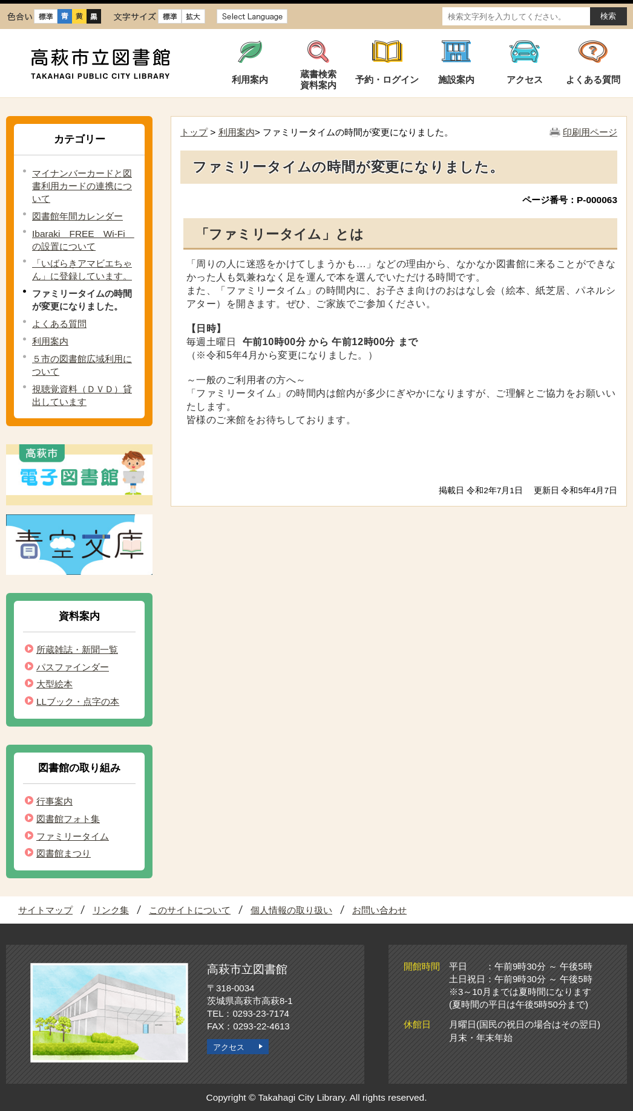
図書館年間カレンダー (77, 216)
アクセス (228, 1047)
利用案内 (50, 341)
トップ (194, 132)
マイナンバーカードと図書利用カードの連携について (82, 186)
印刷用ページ (590, 132)
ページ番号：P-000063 (569, 200)
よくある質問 (59, 324)
